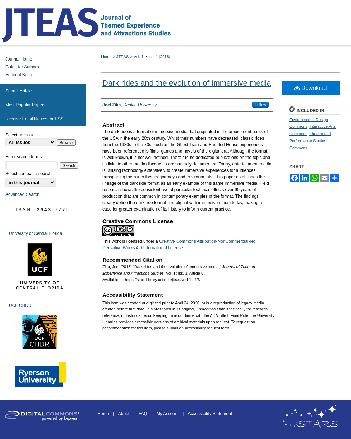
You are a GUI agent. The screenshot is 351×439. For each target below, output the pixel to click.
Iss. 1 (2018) (159, 56)
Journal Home (18, 59)
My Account (168, 413)
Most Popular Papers (25, 104)
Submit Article (18, 90)
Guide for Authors (22, 66)
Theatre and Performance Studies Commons (310, 140)
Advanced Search (22, 194)
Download (310, 88)
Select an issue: (20, 135)
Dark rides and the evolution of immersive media (186, 82)
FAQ (143, 413)
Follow (260, 104)
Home (106, 56)
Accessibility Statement (210, 413)
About (124, 413)
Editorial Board (19, 74)
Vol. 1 (139, 56)
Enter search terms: (24, 156)
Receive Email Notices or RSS (34, 118)
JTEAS (122, 56)
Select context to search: (28, 173)
